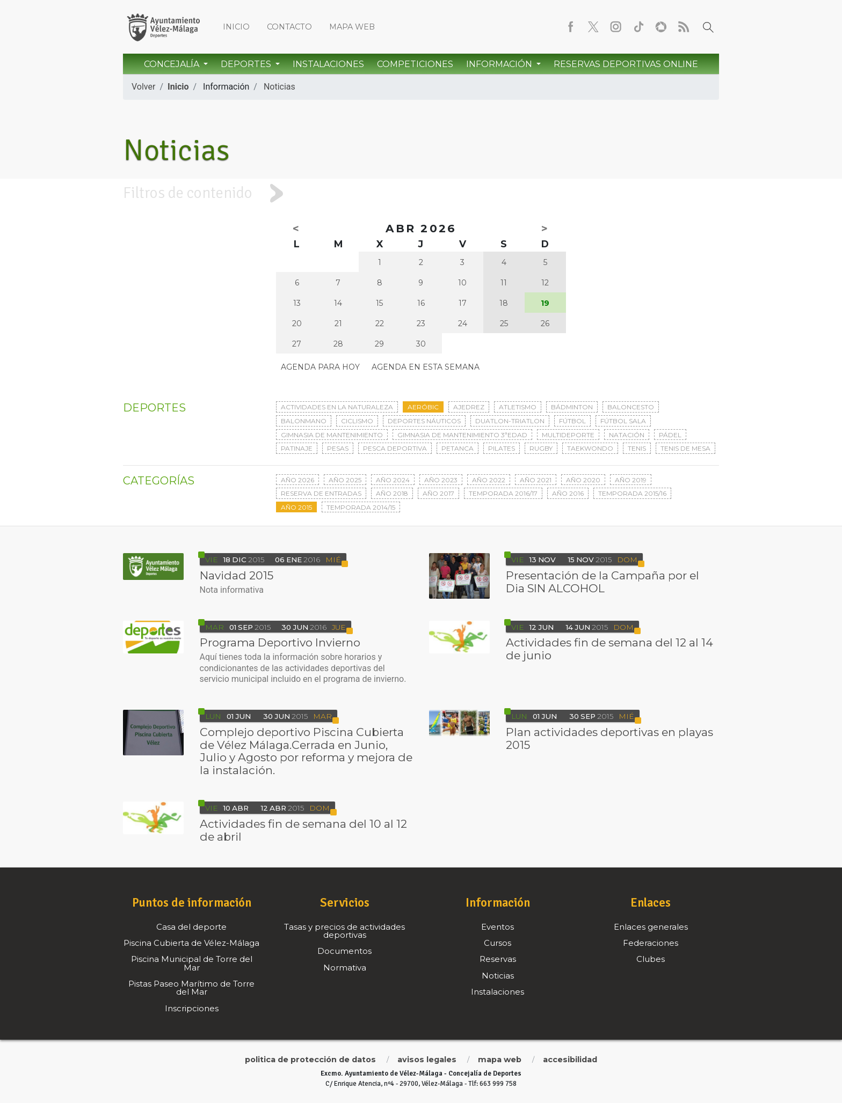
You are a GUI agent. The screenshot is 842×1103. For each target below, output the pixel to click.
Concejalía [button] (172, 64)
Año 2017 (438, 493)
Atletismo (517, 407)
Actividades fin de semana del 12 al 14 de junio (609, 649)
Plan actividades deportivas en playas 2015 (609, 738)
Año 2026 (297, 480)
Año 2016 (568, 493)
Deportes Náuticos (424, 421)
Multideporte (568, 435)
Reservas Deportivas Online (626, 64)
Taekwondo (590, 448)
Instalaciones (328, 64)
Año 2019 (631, 480)
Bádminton (572, 407)
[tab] (421, 193)
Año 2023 (441, 480)
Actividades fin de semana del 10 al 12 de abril (303, 830)
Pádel (670, 435)
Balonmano (303, 421)
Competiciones (415, 64)
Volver (143, 87)
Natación (626, 435)
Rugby (541, 448)
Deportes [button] (247, 64)
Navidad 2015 (236, 575)
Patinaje (297, 448)
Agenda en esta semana (426, 367)
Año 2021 (535, 480)
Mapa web (352, 27)
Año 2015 (296, 507)
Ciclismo (357, 421)
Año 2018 (392, 493)
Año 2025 (345, 480)
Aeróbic (423, 407)
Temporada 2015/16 (632, 493)
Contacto (289, 27)
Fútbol (572, 421)
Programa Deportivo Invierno (280, 642)
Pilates (501, 448)
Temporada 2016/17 (503, 493)
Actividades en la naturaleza (337, 407)
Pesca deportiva (395, 448)
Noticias (279, 87)
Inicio (236, 27)
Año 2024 (393, 480)
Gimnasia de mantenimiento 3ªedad (462, 435)
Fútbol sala (623, 421)
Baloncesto (630, 407)
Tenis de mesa (685, 448)
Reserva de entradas (321, 493)
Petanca (457, 448)
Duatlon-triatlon (510, 421)
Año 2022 (488, 480)
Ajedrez (468, 407)
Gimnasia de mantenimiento (332, 435)
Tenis (637, 448)
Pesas (338, 448)
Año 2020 (583, 480)
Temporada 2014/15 (360, 507)
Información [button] (500, 64)
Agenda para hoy (320, 367)
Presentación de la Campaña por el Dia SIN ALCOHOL (602, 582)
